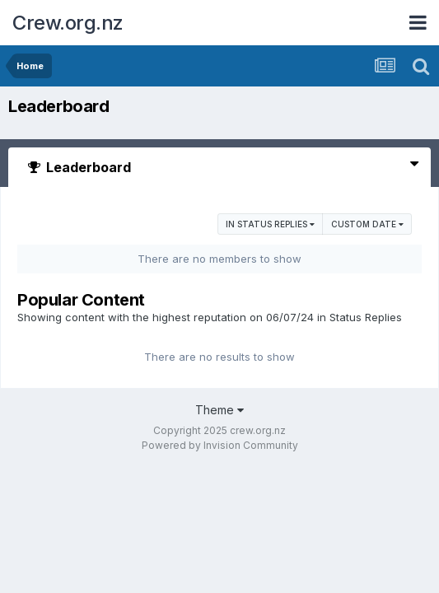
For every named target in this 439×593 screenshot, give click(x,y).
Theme (219, 410)
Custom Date (367, 224)
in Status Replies (270, 224)
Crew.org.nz (68, 23)
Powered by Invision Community (220, 445)
